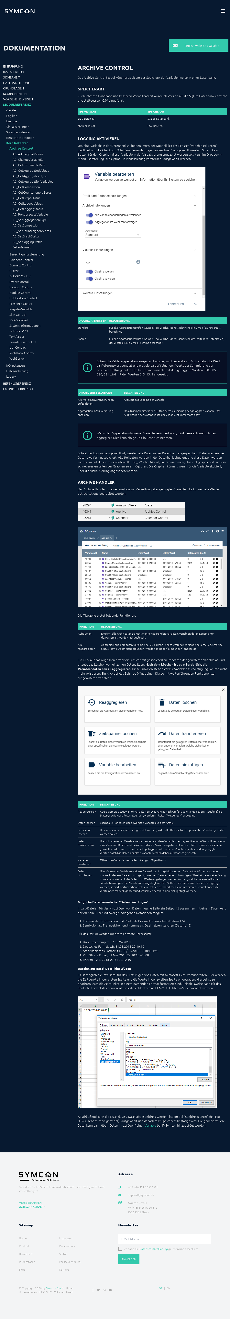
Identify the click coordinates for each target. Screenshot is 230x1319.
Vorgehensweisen (18, 99)
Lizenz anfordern (32, 1206)
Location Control (20, 287)
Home (23, 1238)
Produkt (24, 1246)
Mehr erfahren (30, 1202)
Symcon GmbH (55, 1288)
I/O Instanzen (15, 365)
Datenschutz (67, 1246)
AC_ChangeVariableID (28, 159)
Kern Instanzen (17, 143)
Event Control (19, 281)
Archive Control (21, 148)
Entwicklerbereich (18, 389)
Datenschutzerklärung (153, 1249)
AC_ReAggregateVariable (30, 214)
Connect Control (20, 265)
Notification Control (23, 298)
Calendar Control (21, 260)
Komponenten (15, 94)
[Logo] (20, 11)
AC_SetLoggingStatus (27, 242)
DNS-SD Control (20, 276)
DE (161, 1288)
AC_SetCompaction (26, 225)
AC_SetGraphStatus (26, 236)
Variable (150, 1125)
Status (63, 1254)
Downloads (26, 1254)
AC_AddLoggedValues (28, 154)
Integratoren (27, 1262)
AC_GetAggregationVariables (33, 181)
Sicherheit (11, 77)
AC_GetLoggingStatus (28, 209)
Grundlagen (13, 88)
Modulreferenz (17, 104)
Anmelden (129, 1259)
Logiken (11, 115)
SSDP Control (18, 320)
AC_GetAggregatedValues (31, 170)
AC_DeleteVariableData (29, 165)
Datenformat (22, 247)
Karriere (64, 1269)
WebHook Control (21, 353)
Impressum (66, 1238)
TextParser (16, 336)
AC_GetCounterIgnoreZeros (32, 192)
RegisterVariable (21, 309)
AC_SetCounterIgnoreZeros (32, 231)
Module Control (20, 292)
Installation (13, 72)
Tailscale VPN (18, 331)
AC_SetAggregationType (30, 220)
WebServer (17, 358)
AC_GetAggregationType (30, 176)
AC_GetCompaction (26, 187)
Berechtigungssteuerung (26, 254)
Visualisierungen (17, 126)
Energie (11, 121)
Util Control (17, 347)
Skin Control (17, 314)
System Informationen (24, 325)
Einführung (13, 66)
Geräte (11, 110)
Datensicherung (16, 83)
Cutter (13, 270)
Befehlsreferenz (17, 383)
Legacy (11, 376)
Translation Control (22, 342)
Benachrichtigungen (20, 137)
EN (168, 1288)
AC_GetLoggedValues (28, 203)
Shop (22, 1269)
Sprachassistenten (18, 132)
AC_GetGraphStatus (26, 198)
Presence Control (21, 303)
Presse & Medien (70, 1262)
